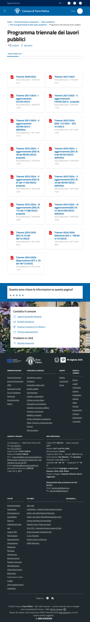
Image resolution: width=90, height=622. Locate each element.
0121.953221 (15, 445)
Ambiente (30, 381)
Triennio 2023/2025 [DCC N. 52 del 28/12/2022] (26, 235)
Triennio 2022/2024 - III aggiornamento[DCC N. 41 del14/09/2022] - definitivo (66, 209)
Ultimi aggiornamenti (15, 584)
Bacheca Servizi (13, 558)
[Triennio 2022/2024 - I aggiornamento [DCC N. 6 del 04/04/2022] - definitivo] (50, 148)
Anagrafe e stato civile (35, 385)
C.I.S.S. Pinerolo (33, 535)
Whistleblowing (13, 565)
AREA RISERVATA (43, 618)
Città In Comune (56, 609)
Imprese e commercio (35, 411)
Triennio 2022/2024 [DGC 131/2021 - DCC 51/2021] (65, 123)
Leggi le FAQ (12, 531)
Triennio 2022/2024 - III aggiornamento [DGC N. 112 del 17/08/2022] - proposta (28, 209)
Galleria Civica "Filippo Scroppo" (39, 524)
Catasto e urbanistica (35, 396)
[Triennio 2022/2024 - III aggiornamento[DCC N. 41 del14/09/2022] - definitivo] (50, 204)
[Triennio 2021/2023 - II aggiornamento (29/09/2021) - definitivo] (12, 120)
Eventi (75, 380)
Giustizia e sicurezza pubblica (38, 407)
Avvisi (61, 385)
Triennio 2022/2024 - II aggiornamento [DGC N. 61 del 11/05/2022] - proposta (28, 181)
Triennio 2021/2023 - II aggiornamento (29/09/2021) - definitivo (27, 125)
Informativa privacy (14, 569)
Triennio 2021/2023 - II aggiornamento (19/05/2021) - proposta (66, 98)
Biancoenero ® (64, 612)
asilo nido (30, 505)
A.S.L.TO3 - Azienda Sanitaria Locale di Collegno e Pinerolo (49, 528)
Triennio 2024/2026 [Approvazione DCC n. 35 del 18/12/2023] (28, 260)
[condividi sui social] (13, 45)
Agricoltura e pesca (34, 377)
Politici (9, 403)
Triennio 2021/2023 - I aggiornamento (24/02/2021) (27, 98)
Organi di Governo (14, 377)
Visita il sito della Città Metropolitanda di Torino (45, 516)
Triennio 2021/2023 (64, 76)
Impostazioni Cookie (15, 577)
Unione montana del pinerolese (39, 520)
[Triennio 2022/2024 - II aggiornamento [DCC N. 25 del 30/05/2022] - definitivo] (50, 176)
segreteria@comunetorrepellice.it (25, 465)
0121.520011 (16, 448)
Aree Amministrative (15, 381)
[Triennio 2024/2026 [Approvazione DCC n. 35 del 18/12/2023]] (12, 257)
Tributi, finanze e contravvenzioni (39, 422)
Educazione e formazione (36, 403)
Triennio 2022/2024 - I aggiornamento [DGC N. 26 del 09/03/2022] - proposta (28, 153)
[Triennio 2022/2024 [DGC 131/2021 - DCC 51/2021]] (50, 120)
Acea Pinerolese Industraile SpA (39, 531)
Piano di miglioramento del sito (14, 524)
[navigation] (4, 10)
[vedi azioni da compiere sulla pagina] (26, 45)
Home (9, 21)
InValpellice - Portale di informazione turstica (44, 509)
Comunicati (63, 381)
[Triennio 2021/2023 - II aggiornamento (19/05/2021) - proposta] (50, 95)
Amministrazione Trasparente (27, 21)
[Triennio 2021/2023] (50, 76)
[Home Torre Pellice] (31, 11)
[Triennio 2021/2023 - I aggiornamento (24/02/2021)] (12, 95)
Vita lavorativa (32, 430)
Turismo (30, 426)
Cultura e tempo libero (35, 400)
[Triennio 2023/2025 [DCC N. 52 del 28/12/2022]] (12, 232)
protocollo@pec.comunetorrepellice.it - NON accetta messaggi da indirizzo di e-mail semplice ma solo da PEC (24, 460)
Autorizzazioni (32, 392)
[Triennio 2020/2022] (12, 76)
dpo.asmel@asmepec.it (59, 490)
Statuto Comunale (14, 562)
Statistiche (11, 588)
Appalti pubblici (33, 388)
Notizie (62, 377)
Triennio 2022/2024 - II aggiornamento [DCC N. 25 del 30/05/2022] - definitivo (66, 181)
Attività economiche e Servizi (77, 410)
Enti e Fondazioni (14, 392)
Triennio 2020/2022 (26, 76)
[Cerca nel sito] (80, 11)
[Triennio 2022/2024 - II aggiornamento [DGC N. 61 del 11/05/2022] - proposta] (12, 176)
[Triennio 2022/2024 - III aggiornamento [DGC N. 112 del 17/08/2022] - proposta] (12, 204)
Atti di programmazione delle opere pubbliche (28, 24)
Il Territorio (77, 387)
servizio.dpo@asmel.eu (60, 488)
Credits (10, 580)
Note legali (11, 573)
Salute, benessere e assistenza (39, 419)
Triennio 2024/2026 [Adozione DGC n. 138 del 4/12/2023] (67, 235)
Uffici (9, 385)
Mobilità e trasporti (34, 415)
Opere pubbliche (48, 21)
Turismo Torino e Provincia (37, 539)
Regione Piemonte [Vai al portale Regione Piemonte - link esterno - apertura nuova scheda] (13, 3)
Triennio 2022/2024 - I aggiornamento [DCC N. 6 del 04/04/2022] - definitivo (66, 153)
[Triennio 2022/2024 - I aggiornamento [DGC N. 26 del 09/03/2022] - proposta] (12, 148)
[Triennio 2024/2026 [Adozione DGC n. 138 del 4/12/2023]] (50, 232)
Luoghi (75, 383)
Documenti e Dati (14, 388)
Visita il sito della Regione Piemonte (41, 513)
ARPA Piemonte (33, 543)
